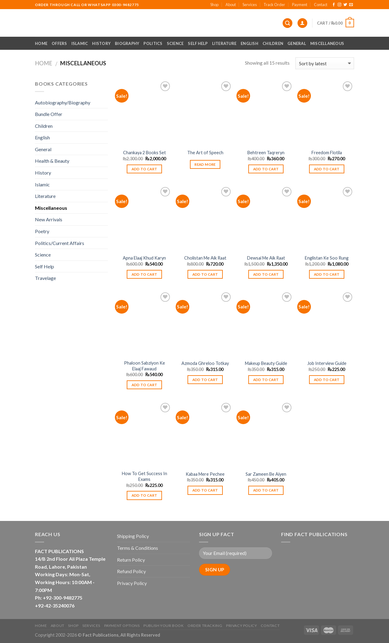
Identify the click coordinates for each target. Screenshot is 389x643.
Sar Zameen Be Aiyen (266, 474)
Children (273, 43)
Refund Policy (131, 571)
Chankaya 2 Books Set (144, 152)
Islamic (79, 43)
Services (250, 4)
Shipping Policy (133, 536)
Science (175, 43)
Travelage (45, 278)
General (296, 43)
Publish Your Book (163, 625)
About (230, 4)
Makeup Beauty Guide (266, 363)
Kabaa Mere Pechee (205, 474)
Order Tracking (205, 625)
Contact (320, 4)
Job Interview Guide (326, 363)
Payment (299, 4)
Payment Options (122, 625)
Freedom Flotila (327, 152)
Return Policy (131, 560)
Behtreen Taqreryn (265, 152)
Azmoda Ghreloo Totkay (205, 363)
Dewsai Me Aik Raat (266, 257)
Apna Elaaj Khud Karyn (144, 257)
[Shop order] (324, 63)
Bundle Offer (48, 114)
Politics (152, 43)
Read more (204, 164)
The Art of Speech (205, 152)
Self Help (198, 43)
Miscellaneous (327, 43)
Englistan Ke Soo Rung (327, 257)
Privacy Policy (132, 583)
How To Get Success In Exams (144, 476)
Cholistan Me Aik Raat (205, 257)
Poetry (42, 231)
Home (41, 43)
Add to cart (144, 169)
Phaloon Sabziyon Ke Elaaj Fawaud (144, 365)
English (249, 43)
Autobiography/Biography (62, 102)
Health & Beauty (52, 161)
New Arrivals (48, 219)
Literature (224, 43)
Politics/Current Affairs (59, 243)
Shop (214, 4)
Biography (127, 43)
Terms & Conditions (137, 548)
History (101, 43)
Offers (59, 43)
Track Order (274, 4)
